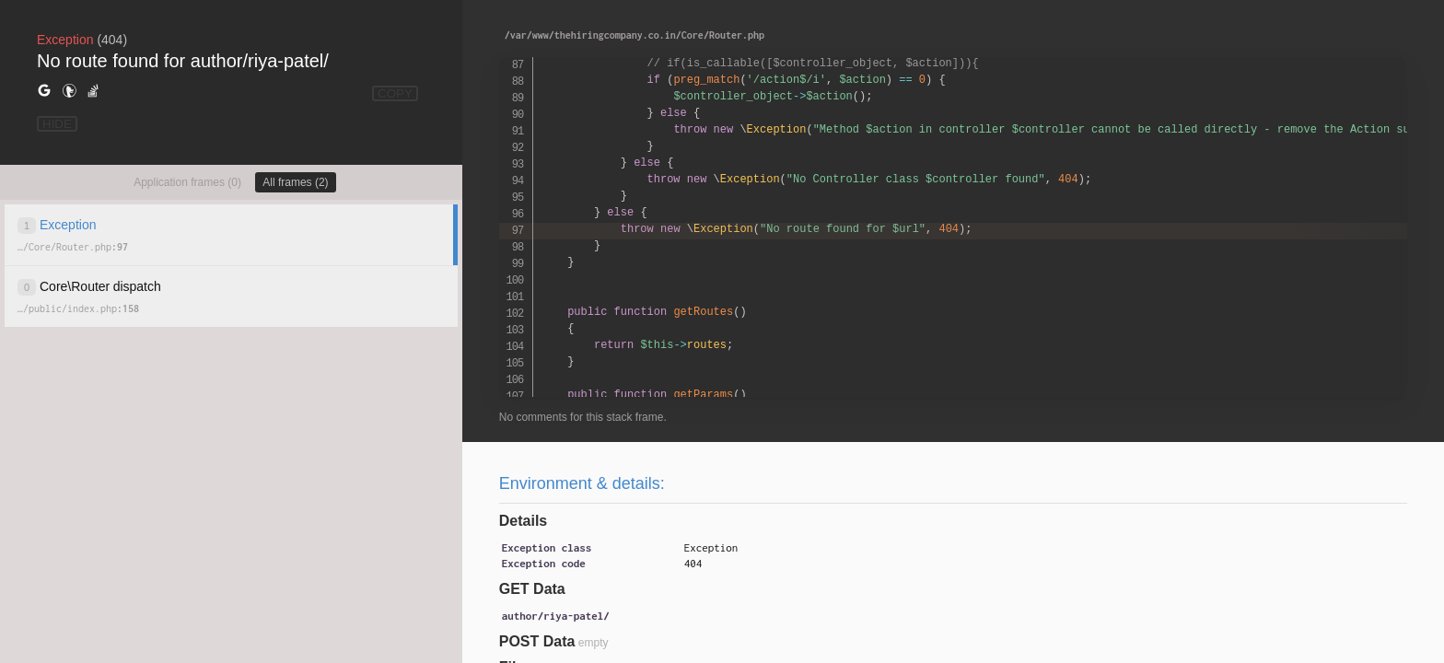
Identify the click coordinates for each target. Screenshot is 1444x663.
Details (523, 521)
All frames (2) (295, 182)
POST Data (537, 641)
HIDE (57, 124)
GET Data (532, 589)
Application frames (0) (187, 182)
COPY (395, 93)
